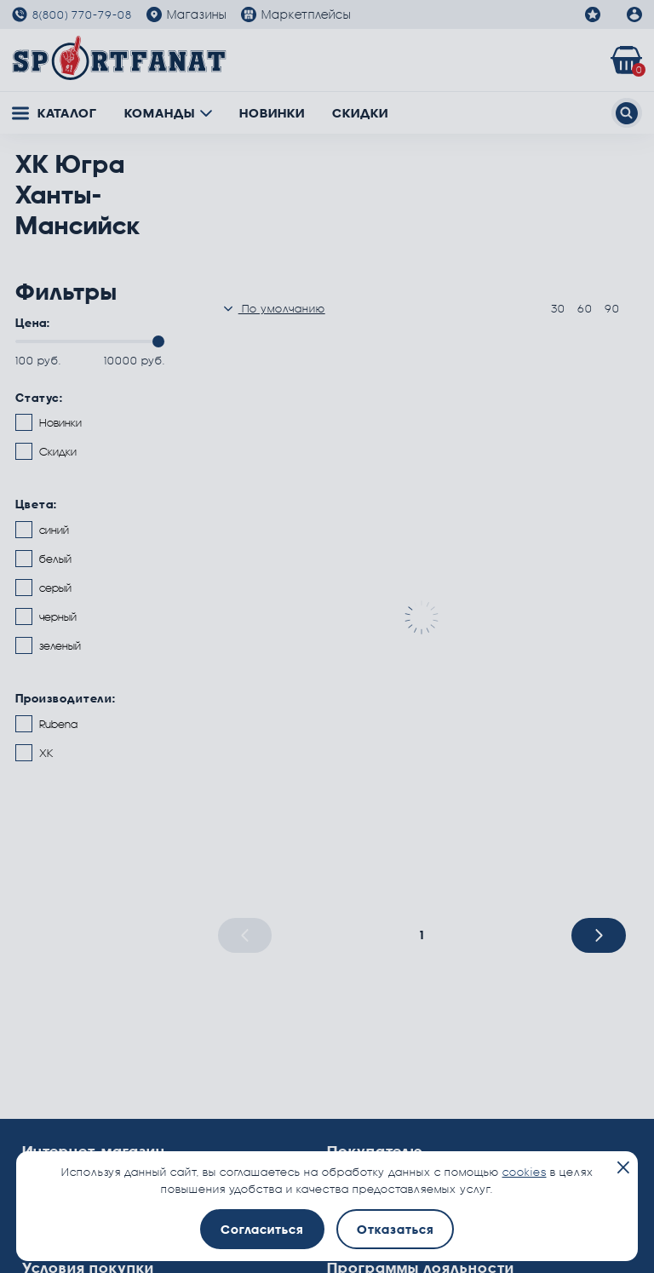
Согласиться (262, 1229)
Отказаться (395, 1229)
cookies (524, 1171)
